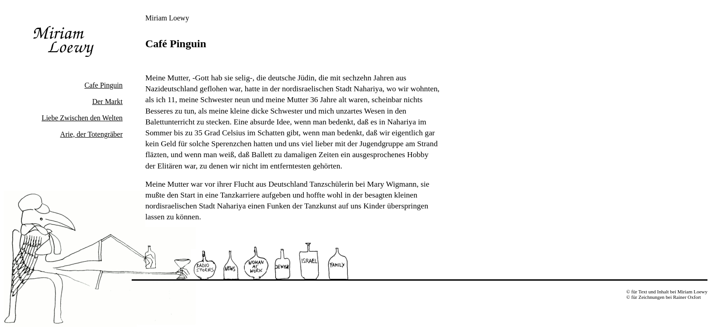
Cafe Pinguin (103, 85)
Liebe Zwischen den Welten (82, 118)
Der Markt (107, 101)
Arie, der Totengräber (91, 134)
